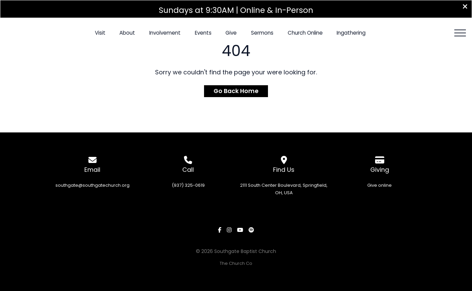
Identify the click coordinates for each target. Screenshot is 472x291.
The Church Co (236, 263)
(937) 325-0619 (188, 185)
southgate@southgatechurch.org (92, 185)
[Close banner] (465, 7)
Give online (379, 185)
